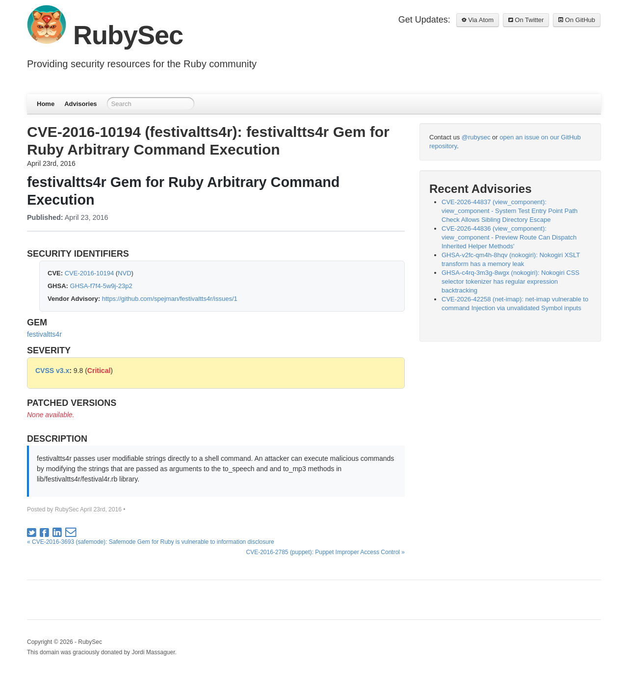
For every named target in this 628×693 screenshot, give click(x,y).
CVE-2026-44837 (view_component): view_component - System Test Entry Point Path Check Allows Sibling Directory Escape (509, 210)
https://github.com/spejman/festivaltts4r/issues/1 (169, 298)
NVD (124, 273)
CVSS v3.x (52, 370)
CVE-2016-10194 (89, 273)
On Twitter (526, 20)
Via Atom (478, 20)
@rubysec (476, 137)
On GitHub (576, 20)
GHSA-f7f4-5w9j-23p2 (101, 286)
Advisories (80, 103)
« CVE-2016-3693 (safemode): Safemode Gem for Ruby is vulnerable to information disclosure (150, 541)
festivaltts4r (44, 334)
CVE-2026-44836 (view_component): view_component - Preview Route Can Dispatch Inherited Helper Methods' (509, 237)
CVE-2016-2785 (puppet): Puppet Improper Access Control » (325, 552)
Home (45, 103)
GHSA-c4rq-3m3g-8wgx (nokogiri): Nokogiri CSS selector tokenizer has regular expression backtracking (510, 281)
